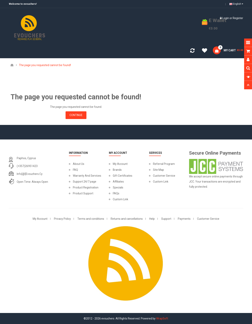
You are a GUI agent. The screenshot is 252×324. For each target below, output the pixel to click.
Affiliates (118, 181)
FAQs (116, 193)
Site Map (158, 169)
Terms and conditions (90, 218)
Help (152, 218)
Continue (75, 115)
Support (166, 218)
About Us (78, 163)
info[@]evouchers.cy (30, 173)
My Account (120, 163)
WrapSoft (162, 318)
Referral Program (164, 163)
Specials (118, 187)
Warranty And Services (87, 175)
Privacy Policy (62, 218)
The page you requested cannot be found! (45, 65)
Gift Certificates (122, 175)
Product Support (83, 193)
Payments (184, 218)
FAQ (75, 169)
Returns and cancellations (127, 218)
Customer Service (164, 175)
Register (238, 18)
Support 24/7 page (84, 181)
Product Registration (85, 187)
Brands (117, 169)
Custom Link (120, 199)
